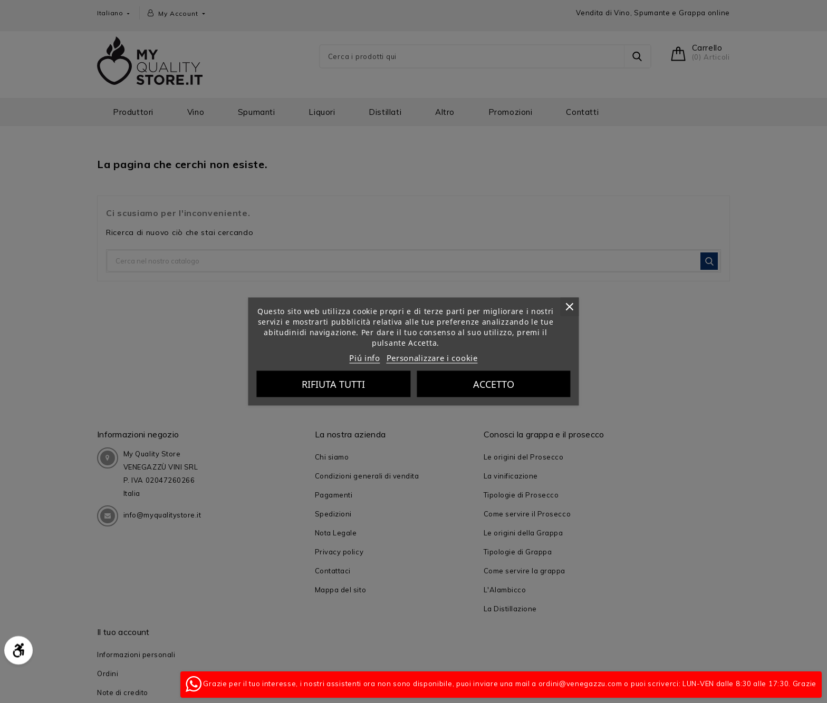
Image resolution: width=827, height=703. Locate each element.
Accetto (493, 384)
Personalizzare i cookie (432, 358)
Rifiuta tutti (333, 384)
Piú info (364, 358)
